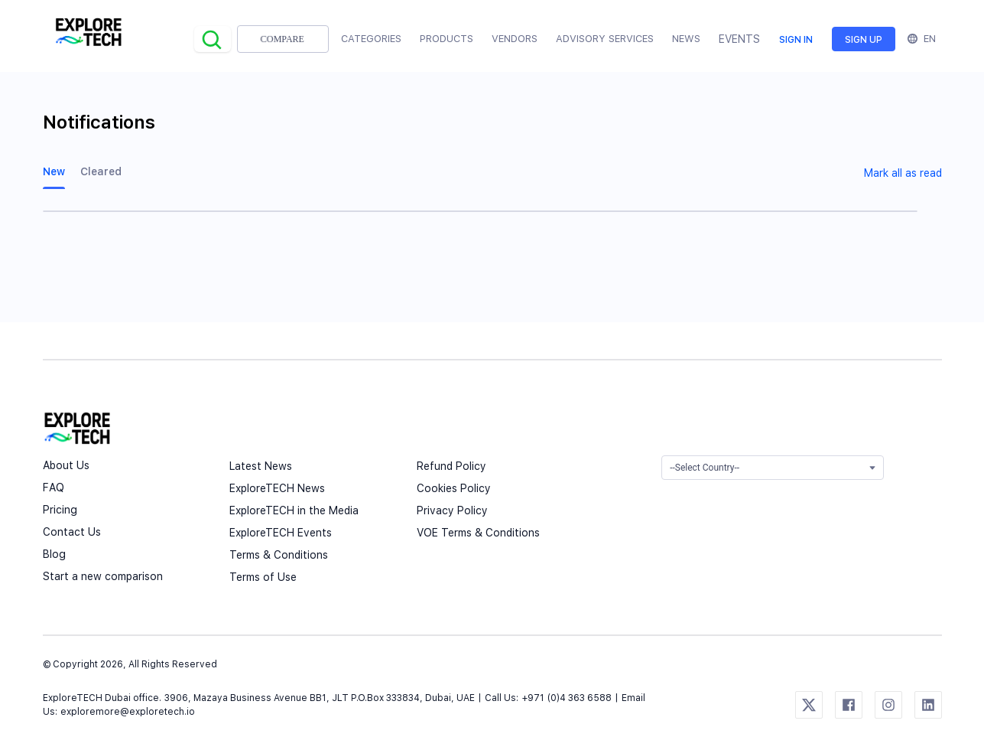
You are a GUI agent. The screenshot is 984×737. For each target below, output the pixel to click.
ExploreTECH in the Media (294, 510)
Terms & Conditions (278, 555)
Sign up (863, 39)
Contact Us (72, 532)
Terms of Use (263, 577)
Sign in (796, 39)
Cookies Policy (454, 488)
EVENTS (739, 39)
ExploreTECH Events (280, 533)
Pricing (60, 510)
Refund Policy (451, 466)
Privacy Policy (452, 510)
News (686, 38)
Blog (54, 554)
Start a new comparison (103, 576)
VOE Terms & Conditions (478, 533)
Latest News (260, 466)
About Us (66, 465)
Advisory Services (605, 38)
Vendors (514, 38)
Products (446, 38)
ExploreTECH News (277, 488)
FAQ (53, 487)
